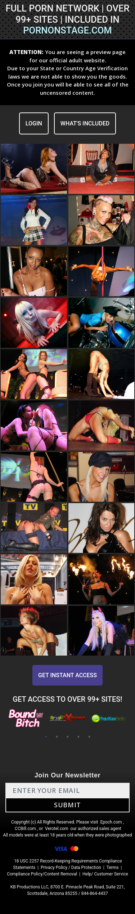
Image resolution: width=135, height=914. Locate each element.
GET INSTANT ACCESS (67, 675)
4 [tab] (78, 736)
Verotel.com (56, 828)
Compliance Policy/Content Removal (42, 874)
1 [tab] (46, 736)
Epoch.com (111, 822)
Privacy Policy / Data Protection (71, 867)
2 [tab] (56, 736)
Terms (113, 867)
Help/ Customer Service (105, 874)
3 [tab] (67, 736)
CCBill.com (25, 828)
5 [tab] (89, 736)
